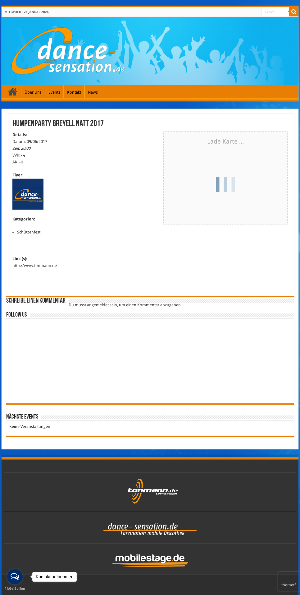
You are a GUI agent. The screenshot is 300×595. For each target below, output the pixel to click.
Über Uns (33, 92)
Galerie (13, 91)
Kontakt (74, 92)
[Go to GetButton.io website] (15, 589)
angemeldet (98, 305)
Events (54, 92)
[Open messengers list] (15, 576)
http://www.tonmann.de (34, 265)
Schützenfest (28, 232)
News (93, 92)
